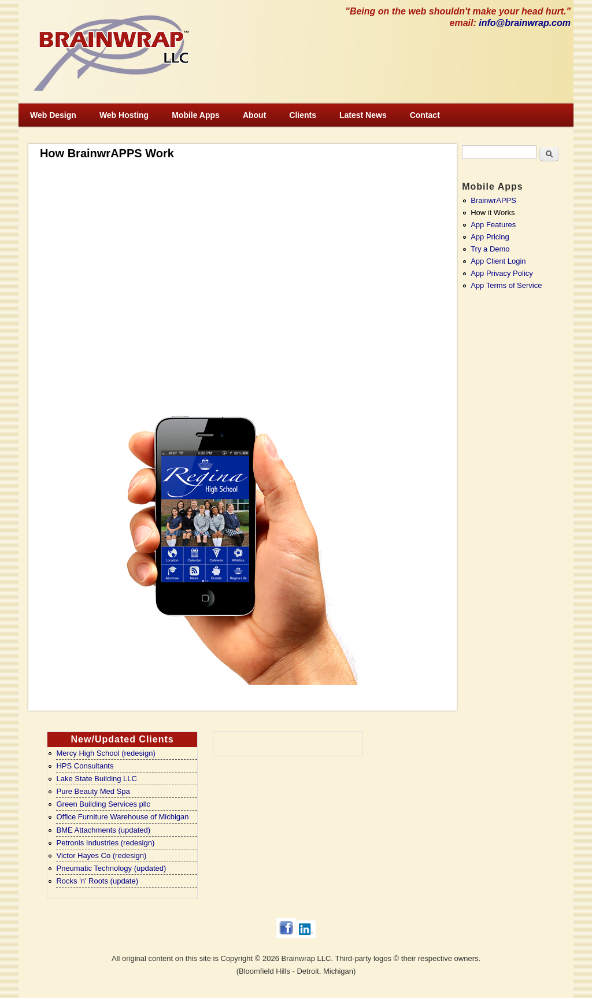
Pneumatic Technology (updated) (111, 868)
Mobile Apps (196, 115)
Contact (425, 115)
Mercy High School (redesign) (105, 753)
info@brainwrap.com (525, 23)
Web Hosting (124, 115)
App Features (493, 224)
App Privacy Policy (502, 273)
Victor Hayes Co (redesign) (101, 855)
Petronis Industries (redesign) (105, 842)
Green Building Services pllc (103, 804)
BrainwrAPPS (493, 200)
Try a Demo (490, 249)
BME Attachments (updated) (103, 830)
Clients (302, 115)
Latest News (363, 115)
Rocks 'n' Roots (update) (97, 881)
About (254, 115)
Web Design (53, 115)
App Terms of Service (506, 285)
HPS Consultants (84, 766)
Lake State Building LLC (96, 778)
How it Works (493, 212)
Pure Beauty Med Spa (93, 791)
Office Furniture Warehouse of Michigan (122, 816)
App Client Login (498, 261)
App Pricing (490, 236)
